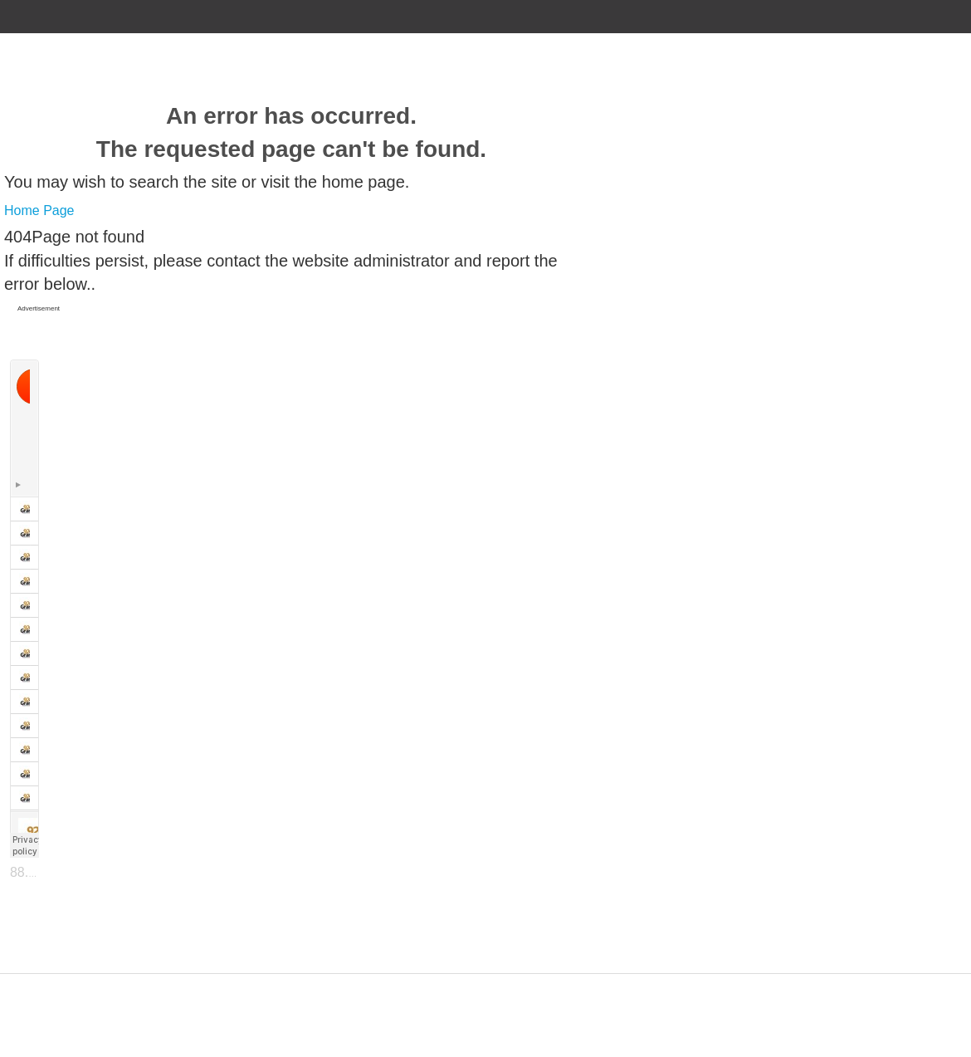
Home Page (39, 210)
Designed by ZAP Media (485, 983)
